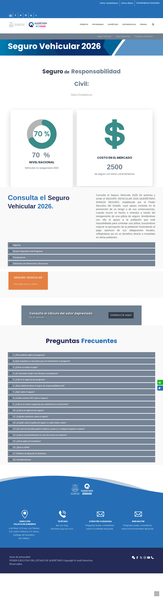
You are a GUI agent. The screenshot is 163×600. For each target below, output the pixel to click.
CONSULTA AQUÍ (121, 315)
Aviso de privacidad (19, 557)
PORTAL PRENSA (127, 3)
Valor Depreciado (123, 36)
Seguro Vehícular (104, 36)
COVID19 (148, 3)
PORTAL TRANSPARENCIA (109, 3)
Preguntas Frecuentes (144, 36)
